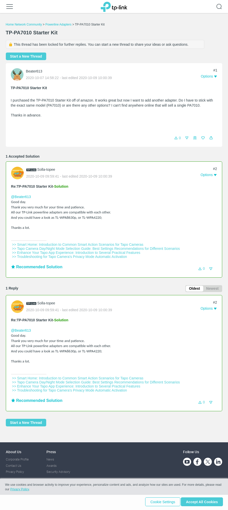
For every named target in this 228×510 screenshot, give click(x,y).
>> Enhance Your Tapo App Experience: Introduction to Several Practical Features (76, 253)
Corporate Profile (17, 460)
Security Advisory (58, 472)
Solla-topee (46, 169)
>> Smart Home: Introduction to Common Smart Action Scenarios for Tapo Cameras (77, 244)
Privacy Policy (15, 472)
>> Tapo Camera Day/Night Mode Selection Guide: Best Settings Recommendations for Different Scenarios (96, 249)
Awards (51, 466)
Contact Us (13, 466)
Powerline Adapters (58, 24)
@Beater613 (21, 197)
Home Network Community (24, 24)
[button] (211, 138)
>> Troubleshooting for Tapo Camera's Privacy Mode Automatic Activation (69, 257)
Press (51, 452)
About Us (13, 452)
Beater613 (34, 71)
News (50, 460)
